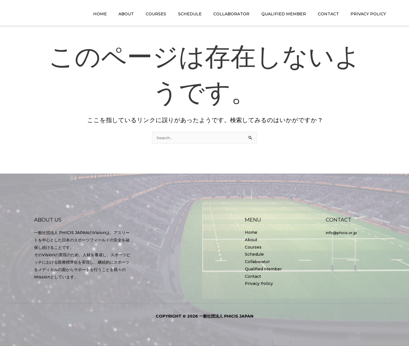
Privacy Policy (259, 283)
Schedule (254, 254)
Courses (253, 246)
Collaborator (257, 261)
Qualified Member (263, 269)
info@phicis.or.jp (343, 232)
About (251, 239)
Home (251, 232)
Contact (253, 276)
